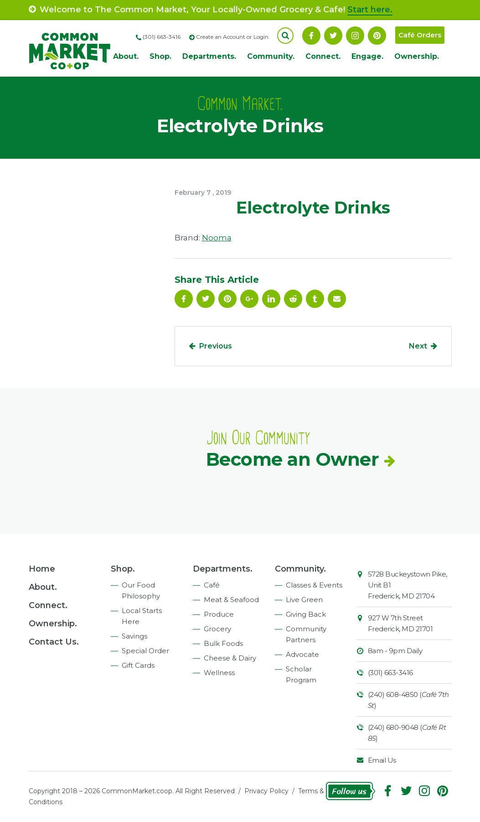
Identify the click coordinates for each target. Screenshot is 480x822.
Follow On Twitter (333, 35)
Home (42, 569)
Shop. (160, 56)
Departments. (209, 56)
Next (418, 346)
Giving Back (306, 614)
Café (212, 585)
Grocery (217, 628)
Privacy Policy (266, 791)
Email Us (382, 760)
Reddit (293, 299)
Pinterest (377, 35)
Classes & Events (314, 585)
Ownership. (416, 56)
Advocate (302, 654)
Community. (270, 56)
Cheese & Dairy (230, 658)
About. (126, 56)
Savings (134, 636)
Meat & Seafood (231, 599)
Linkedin (271, 299)
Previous (215, 346)
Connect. (323, 56)
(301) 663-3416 (390, 672)
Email (337, 299)
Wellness (219, 672)
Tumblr (315, 299)
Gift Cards (138, 665)
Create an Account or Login (232, 36)
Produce (219, 614)
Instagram (355, 35)
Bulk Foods (223, 643)
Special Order (145, 650)
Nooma (217, 237)
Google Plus (249, 299)
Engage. (367, 56)
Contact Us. (54, 642)
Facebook (311, 35)
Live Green (304, 599)
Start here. (369, 10)
